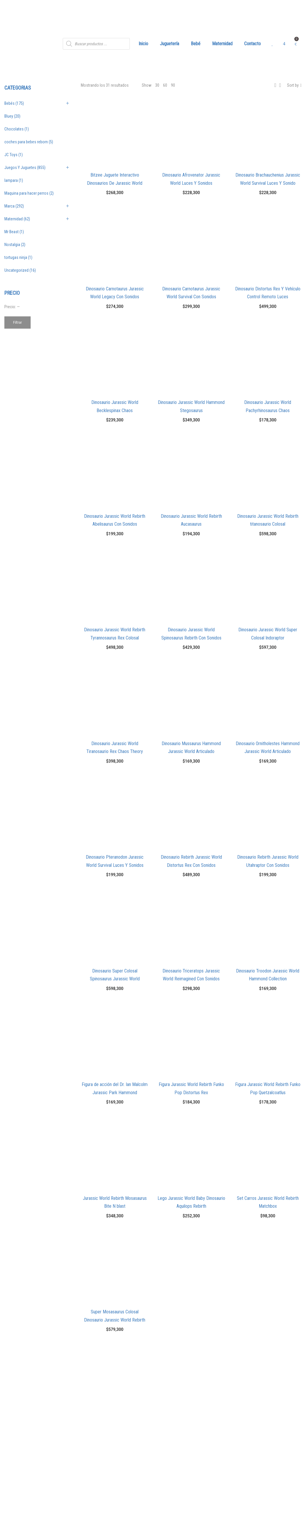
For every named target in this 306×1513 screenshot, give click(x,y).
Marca (9, 206)
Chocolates (14, 129)
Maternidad (13, 219)
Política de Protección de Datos (187, 1467)
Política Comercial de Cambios (186, 1456)
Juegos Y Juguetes (20, 167)
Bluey (8, 116)
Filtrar (17, 322)
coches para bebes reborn (26, 142)
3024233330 (99, 1441)
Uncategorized (16, 270)
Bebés (9, 103)
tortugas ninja (15, 257)
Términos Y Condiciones (180, 1445)
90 (173, 85)
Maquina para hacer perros (26, 193)
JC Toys (11, 154)
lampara (11, 180)
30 (157, 85)
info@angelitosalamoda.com (113, 1454)
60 (165, 85)
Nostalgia (12, 244)
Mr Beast (11, 231)
